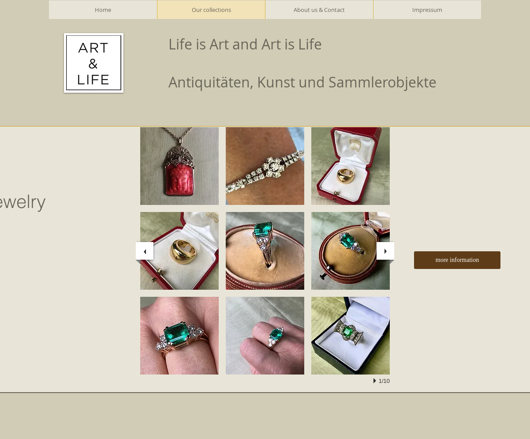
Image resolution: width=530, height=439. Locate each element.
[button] (179, 166)
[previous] (144, 251)
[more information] (457, 260)
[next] (385, 251)
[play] (376, 380)
